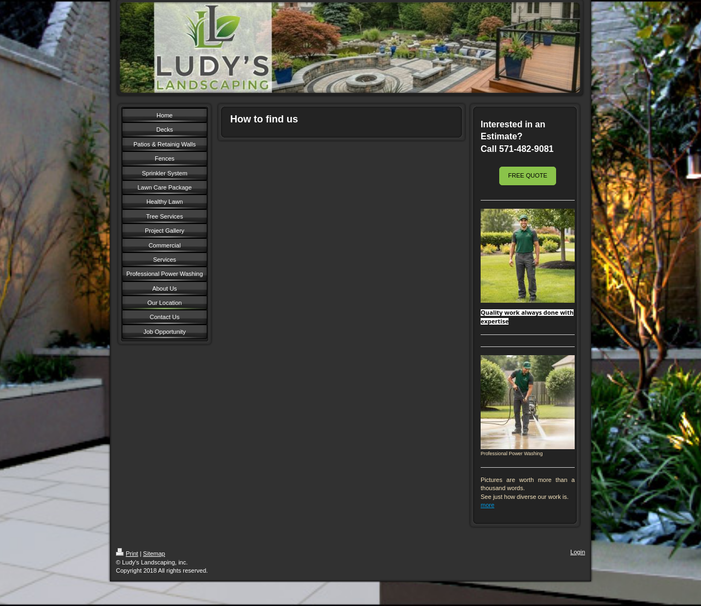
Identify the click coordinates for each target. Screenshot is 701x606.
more (487, 505)
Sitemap (154, 553)
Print (127, 553)
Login (577, 552)
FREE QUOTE (527, 175)
